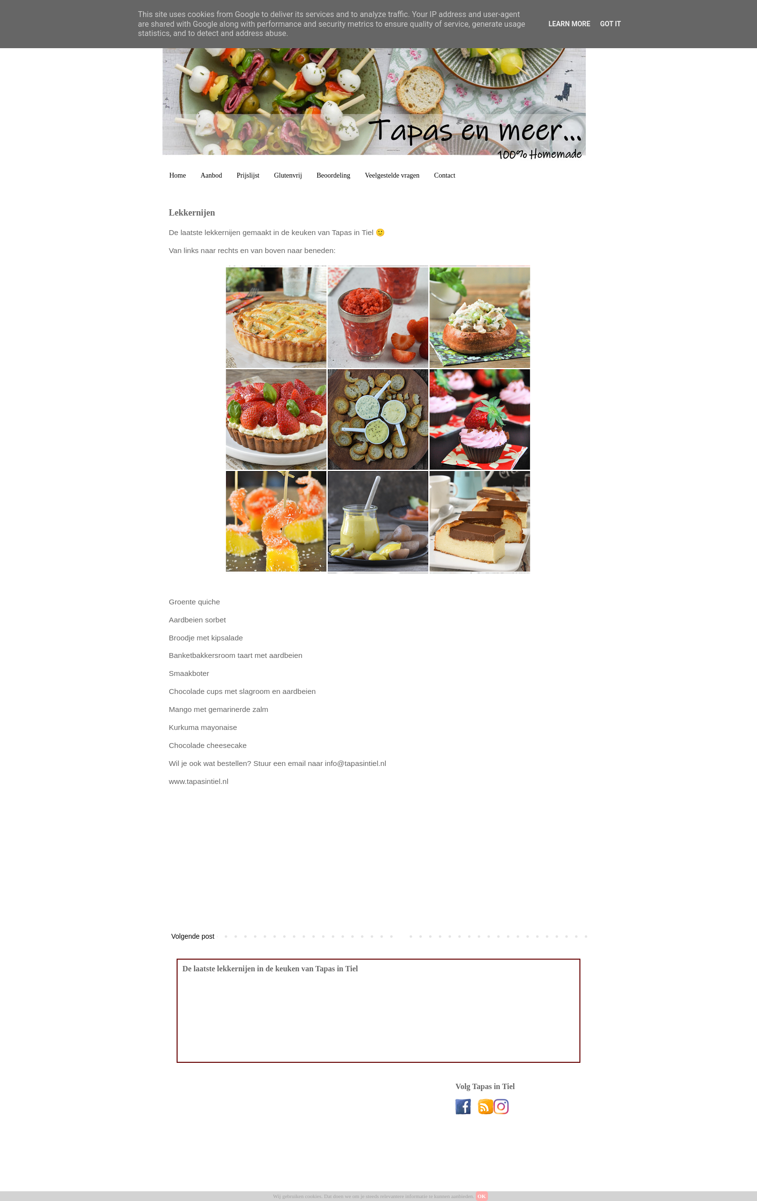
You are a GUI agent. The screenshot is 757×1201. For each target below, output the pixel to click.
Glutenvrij (288, 175)
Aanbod (211, 175)
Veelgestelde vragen (392, 175)
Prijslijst (248, 175)
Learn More (569, 24)
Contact (444, 175)
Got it (610, 24)
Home (177, 175)
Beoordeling (333, 175)
